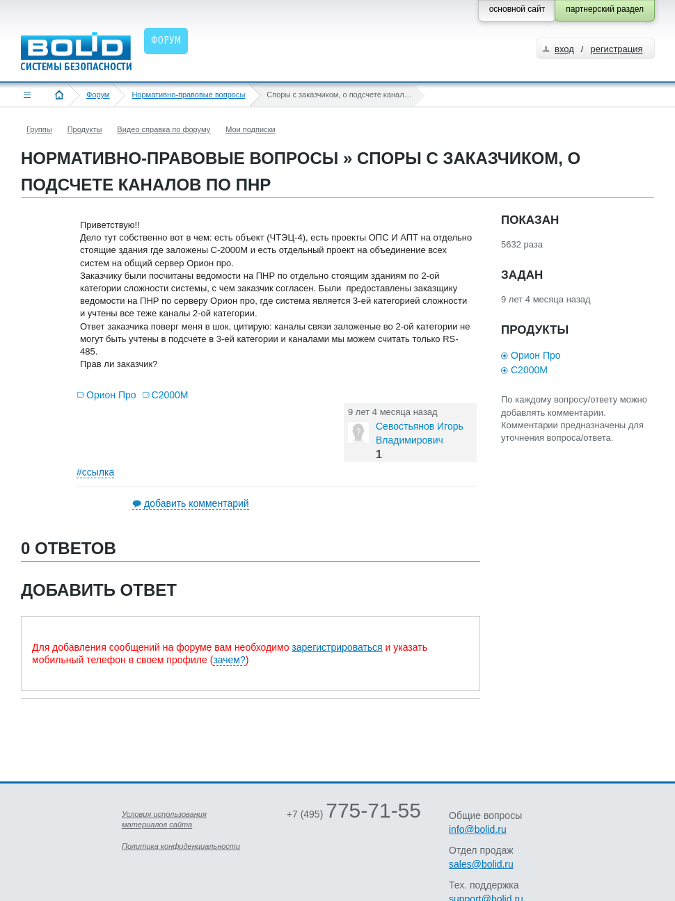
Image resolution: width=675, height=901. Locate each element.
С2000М (170, 394)
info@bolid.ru (478, 829)
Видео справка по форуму (163, 129)
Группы (39, 129)
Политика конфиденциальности (181, 846)
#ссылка (95, 472)
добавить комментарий (196, 503)
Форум (97, 94)
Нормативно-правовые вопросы (188, 94)
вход (564, 49)
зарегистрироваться (337, 647)
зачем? (229, 659)
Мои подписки (250, 129)
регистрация (616, 49)
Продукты (85, 129)
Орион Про (111, 394)
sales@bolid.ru (481, 864)
